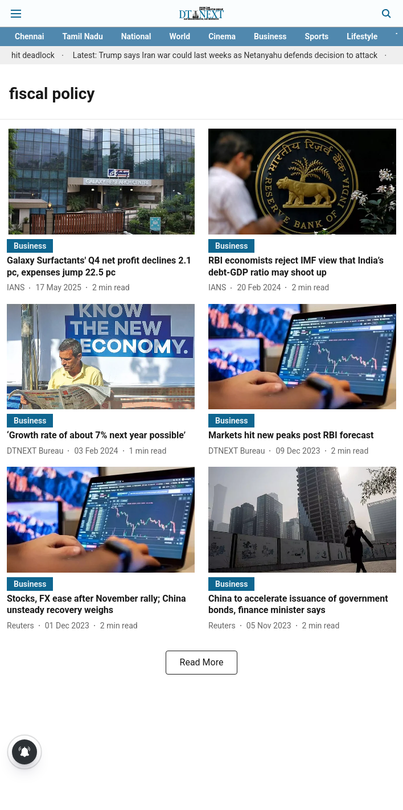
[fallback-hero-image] (101, 182)
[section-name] (30, 245)
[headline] (101, 267)
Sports (317, 36)
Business (270, 36)
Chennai (29, 36)
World (179, 36)
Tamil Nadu (82, 36)
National (136, 36)
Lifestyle (362, 36)
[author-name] (18, 288)
